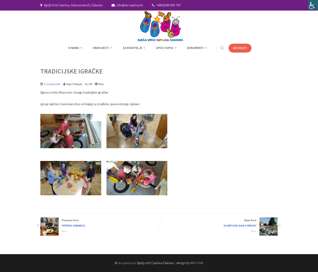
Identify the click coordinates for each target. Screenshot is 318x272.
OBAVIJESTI (103, 48)
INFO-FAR (196, 263)
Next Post (218, 223)
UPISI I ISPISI (166, 48)
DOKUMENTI (197, 48)
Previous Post (99, 223)
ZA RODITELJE (134, 48)
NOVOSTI (240, 48)
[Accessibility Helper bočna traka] (313, 5)
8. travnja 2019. (52, 84)
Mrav (101, 84)
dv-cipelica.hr (127, 263)
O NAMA (75, 48)
